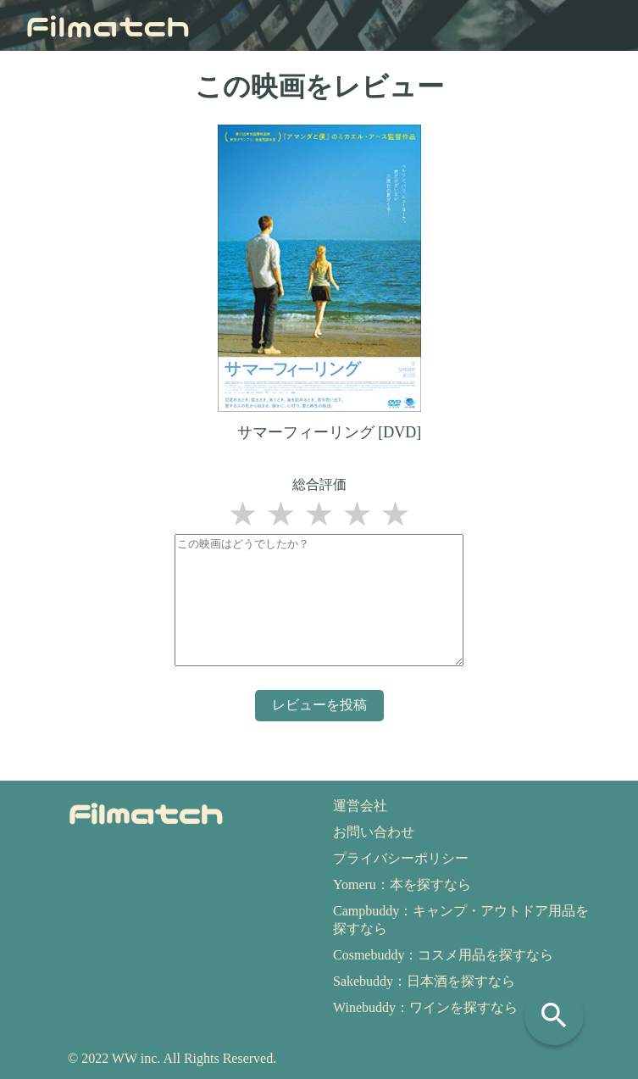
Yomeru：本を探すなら (402, 884)
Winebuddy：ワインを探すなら (425, 1007)
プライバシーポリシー (401, 858)
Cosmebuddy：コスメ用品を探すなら (443, 955)
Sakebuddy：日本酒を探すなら (424, 981)
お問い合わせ (373, 832)
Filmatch (108, 24)
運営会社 (360, 805)
